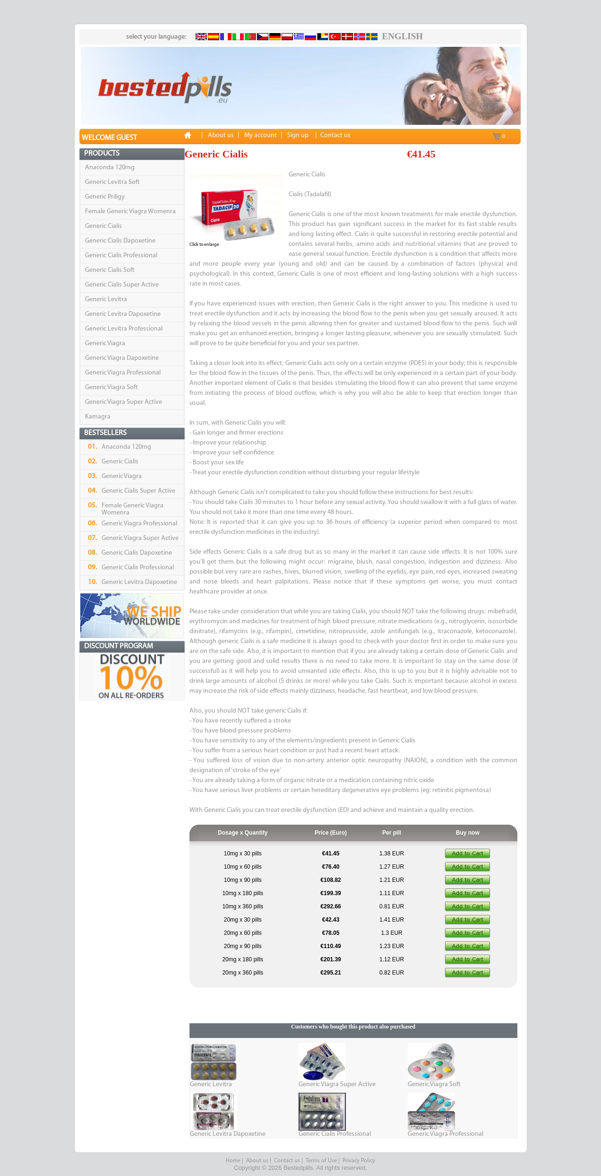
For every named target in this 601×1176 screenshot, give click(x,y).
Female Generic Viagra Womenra (130, 211)
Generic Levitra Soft (112, 182)
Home (233, 1161)
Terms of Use (321, 1161)
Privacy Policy (359, 1161)
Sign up (298, 135)
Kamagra (98, 416)
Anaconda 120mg (110, 167)
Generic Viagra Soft (111, 387)
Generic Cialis (103, 226)
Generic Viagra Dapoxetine (122, 358)
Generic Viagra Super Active (123, 402)
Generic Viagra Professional (123, 372)
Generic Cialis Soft (110, 270)
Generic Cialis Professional (121, 255)
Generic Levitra (106, 299)
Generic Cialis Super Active (122, 284)
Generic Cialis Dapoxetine (120, 240)
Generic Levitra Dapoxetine (123, 314)
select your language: (156, 37)
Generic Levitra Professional (124, 328)
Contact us (287, 1161)
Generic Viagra (105, 343)
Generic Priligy (105, 196)
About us (257, 1161)
